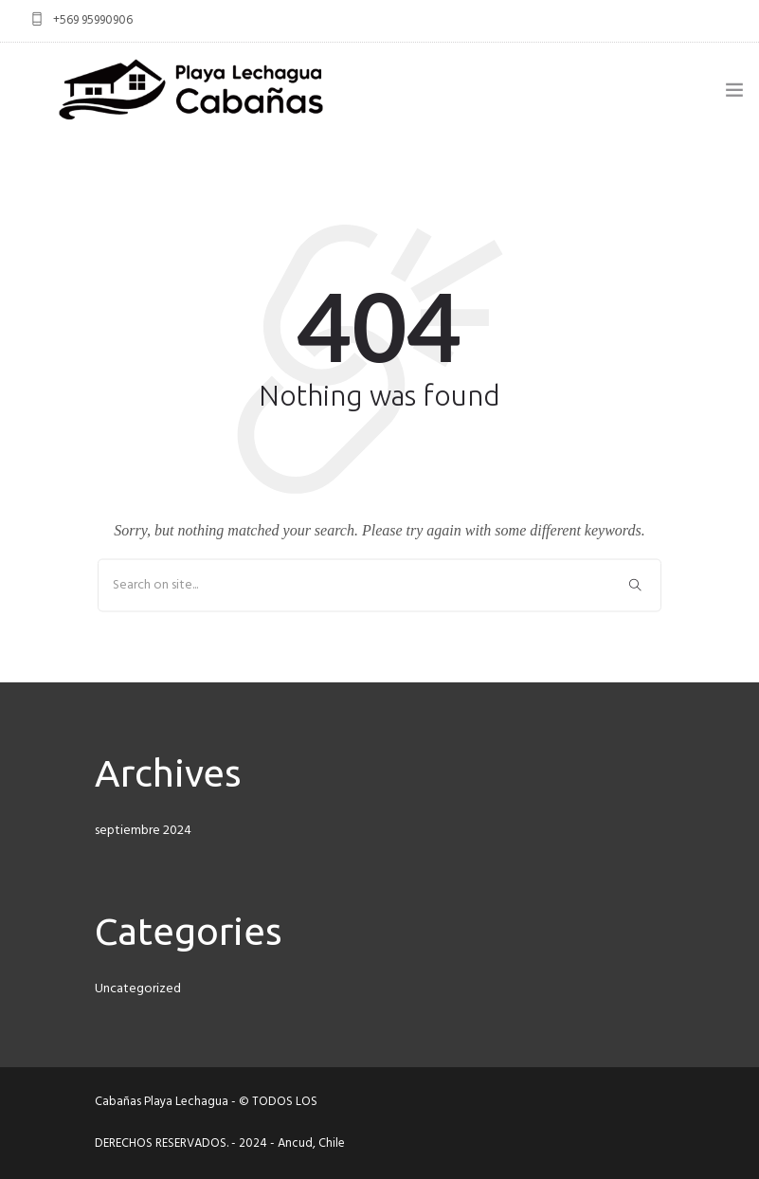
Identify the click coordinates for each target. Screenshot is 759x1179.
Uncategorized (138, 989)
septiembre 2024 (143, 831)
